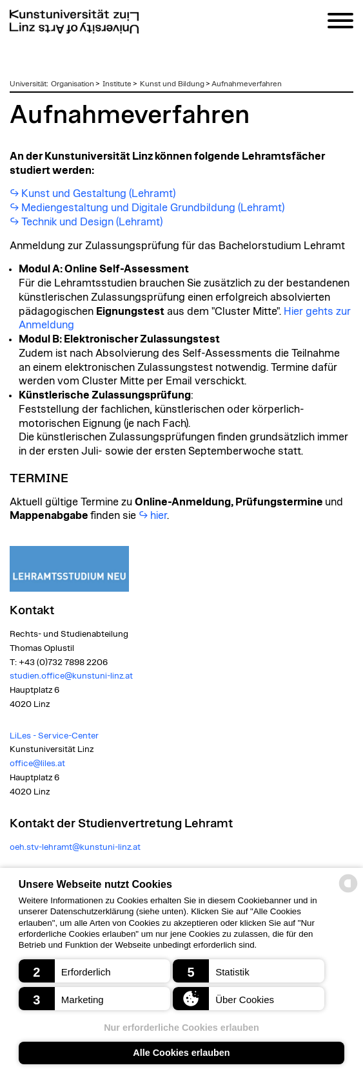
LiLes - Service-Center (54, 735)
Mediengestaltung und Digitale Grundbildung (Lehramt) (152, 208)
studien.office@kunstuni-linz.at (71, 676)
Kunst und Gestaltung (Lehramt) (98, 194)
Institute (117, 84)
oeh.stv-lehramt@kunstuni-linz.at (75, 847)
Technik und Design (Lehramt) (91, 222)
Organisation (72, 84)
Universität (28, 84)
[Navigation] (340, 23)
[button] (94, 970)
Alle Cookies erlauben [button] (181, 1053)
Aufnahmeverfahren (246, 84)
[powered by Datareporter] (348, 891)
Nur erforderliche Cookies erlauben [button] (181, 1027)
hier (158, 516)
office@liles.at (37, 763)
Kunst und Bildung (172, 84)
